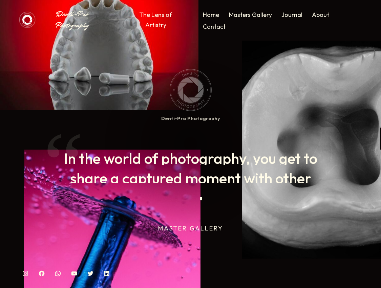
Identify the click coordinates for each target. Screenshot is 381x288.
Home (211, 15)
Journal (291, 15)
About (320, 15)
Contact (214, 26)
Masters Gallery (250, 15)
